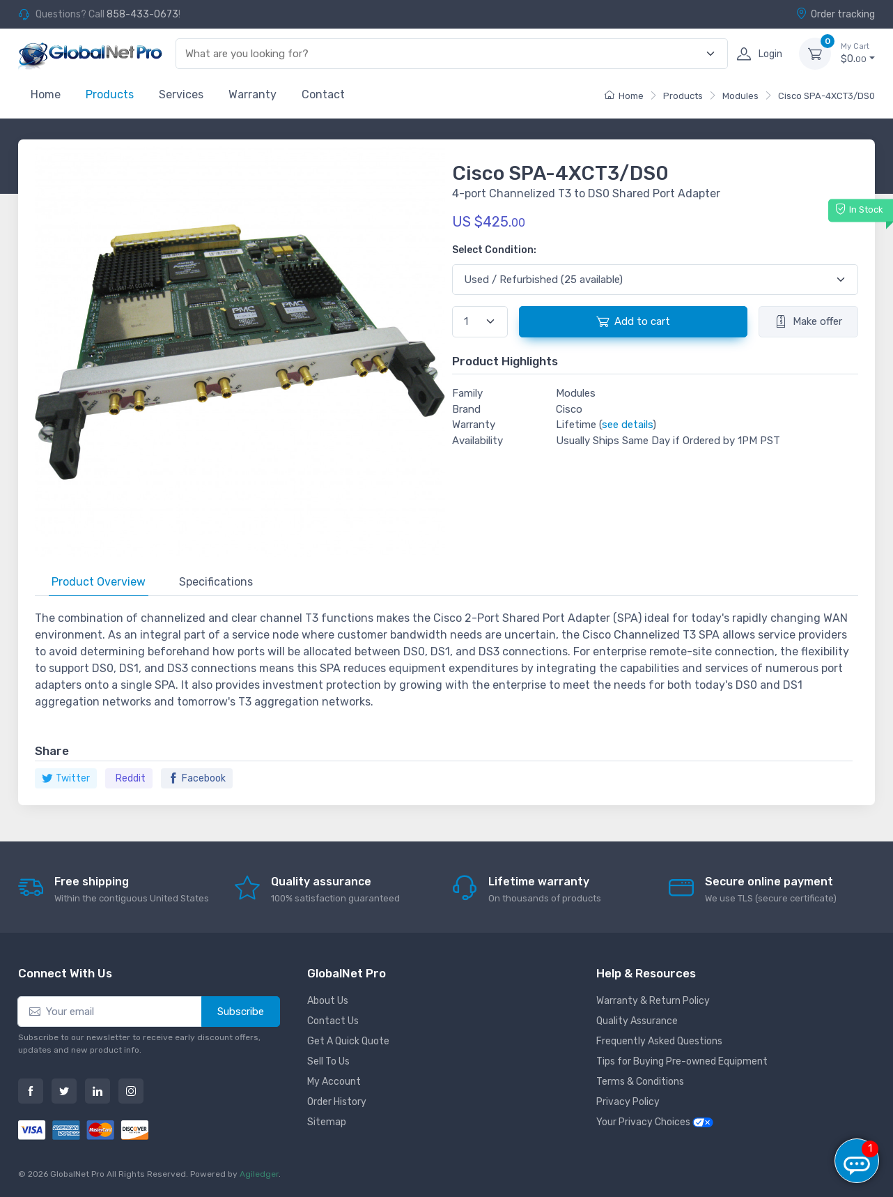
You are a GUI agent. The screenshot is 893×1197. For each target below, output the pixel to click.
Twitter (66, 778)
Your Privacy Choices (654, 1122)
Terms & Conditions (640, 1082)
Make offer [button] (808, 321)
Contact (323, 94)
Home (46, 94)
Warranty (252, 94)
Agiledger (259, 1174)
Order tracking (835, 14)
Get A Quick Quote (348, 1041)
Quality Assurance (637, 1021)
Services (181, 94)
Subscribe (240, 1011)
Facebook (197, 778)
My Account (334, 1082)
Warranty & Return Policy (653, 1001)
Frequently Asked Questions (659, 1041)
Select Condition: (494, 250)
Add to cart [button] (633, 321)
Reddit (131, 778)
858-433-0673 (142, 14)
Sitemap (326, 1122)
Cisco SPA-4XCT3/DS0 (826, 96)
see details (627, 424)
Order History (336, 1102)
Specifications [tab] (216, 581)
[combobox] (443, 54)
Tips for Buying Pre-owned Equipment (682, 1061)
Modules (740, 96)
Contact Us (333, 1021)
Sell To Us (328, 1061)
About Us (327, 1001)
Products (110, 94)
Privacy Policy (628, 1102)
